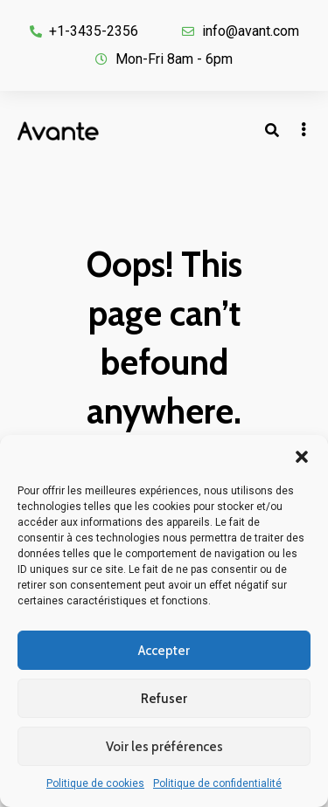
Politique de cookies (95, 783)
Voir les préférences (164, 747)
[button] (302, 457)
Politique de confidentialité (217, 783)
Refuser (164, 699)
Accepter (164, 651)
